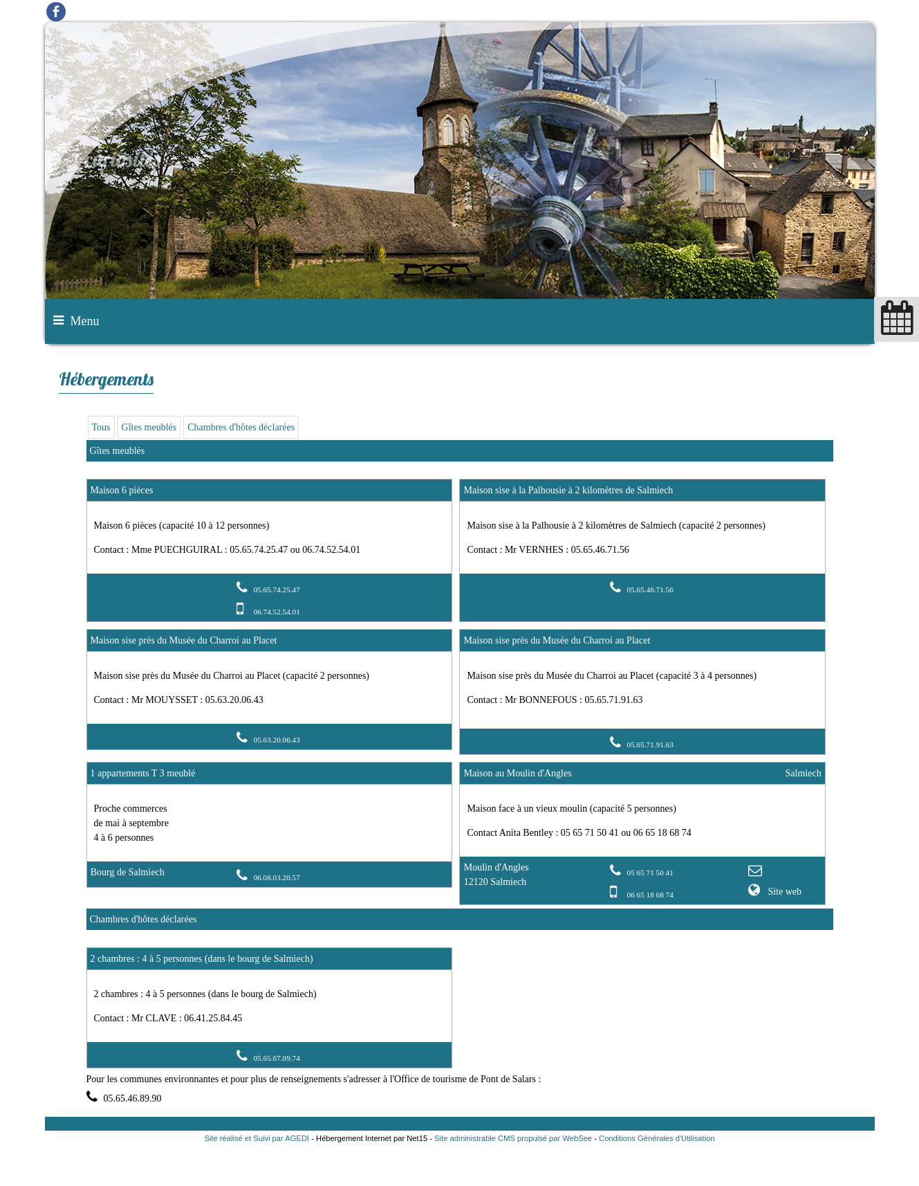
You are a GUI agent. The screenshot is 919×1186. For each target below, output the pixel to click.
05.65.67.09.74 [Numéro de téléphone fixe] (277, 1058)
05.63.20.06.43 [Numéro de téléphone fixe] (277, 740)
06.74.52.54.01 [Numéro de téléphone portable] (277, 612)
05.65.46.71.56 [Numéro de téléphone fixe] (650, 589)
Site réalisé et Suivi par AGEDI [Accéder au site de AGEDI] (256, 1138)
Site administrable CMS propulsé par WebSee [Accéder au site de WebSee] (513, 1138)
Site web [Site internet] (783, 891)
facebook (56, 11)
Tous (101, 427)
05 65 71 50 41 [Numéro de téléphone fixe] (650, 872)
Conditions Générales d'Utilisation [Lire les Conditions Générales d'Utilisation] (657, 1138)
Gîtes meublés (149, 427)
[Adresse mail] (756, 872)
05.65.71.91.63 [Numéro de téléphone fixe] (650, 744)
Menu (85, 321)
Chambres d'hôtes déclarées (241, 427)
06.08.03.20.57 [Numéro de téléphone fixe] (277, 877)
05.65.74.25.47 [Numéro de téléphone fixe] (277, 589)
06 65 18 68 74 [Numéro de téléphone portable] (650, 895)
